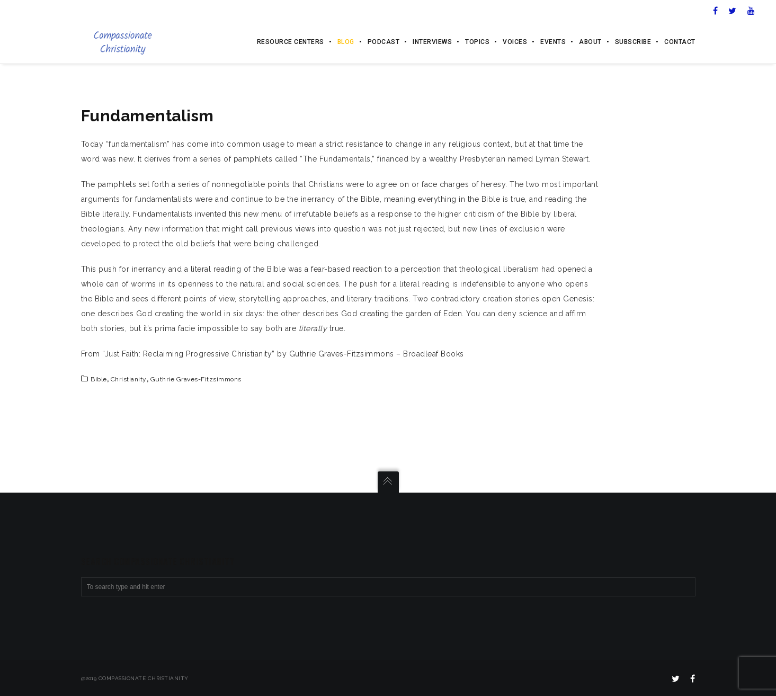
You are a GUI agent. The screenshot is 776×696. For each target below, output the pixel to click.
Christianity (129, 379)
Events (553, 42)
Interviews (432, 42)
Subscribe (633, 42)
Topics (477, 42)
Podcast (384, 42)
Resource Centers (290, 42)
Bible (99, 379)
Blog (345, 42)
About (590, 42)
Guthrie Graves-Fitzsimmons (196, 379)
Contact (679, 42)
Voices (515, 42)
